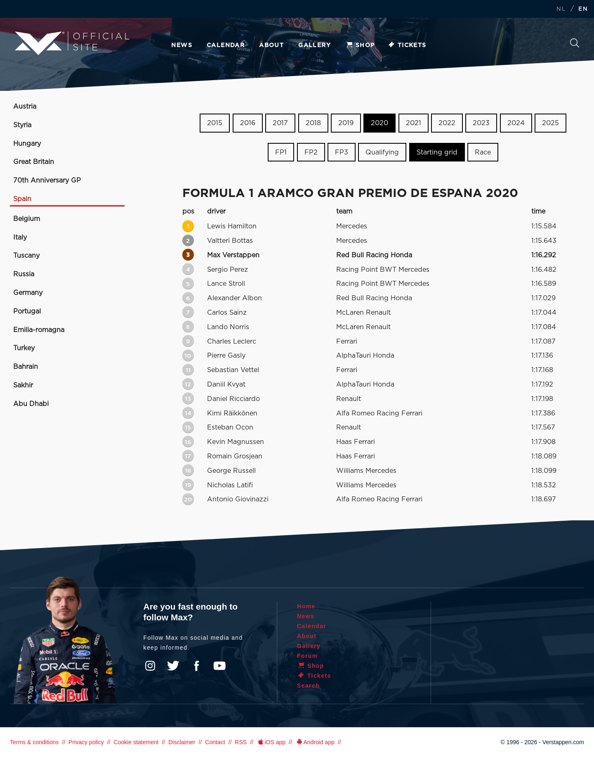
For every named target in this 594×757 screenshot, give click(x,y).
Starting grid (437, 152)
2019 (346, 123)
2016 (247, 123)
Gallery (314, 45)
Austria (24, 106)
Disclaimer (181, 742)
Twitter (173, 665)
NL (561, 9)
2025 (550, 123)
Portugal (27, 311)
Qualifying (382, 152)
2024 (516, 123)
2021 (413, 123)
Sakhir (23, 385)
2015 (214, 123)
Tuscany (26, 255)
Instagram (150, 665)
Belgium (26, 219)
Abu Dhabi (31, 404)
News (181, 45)
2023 (481, 123)
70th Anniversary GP (47, 180)
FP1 (281, 152)
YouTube (219, 665)
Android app (315, 742)
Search (574, 42)
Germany (27, 293)
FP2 (311, 152)
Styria (22, 125)
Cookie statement (135, 742)
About (271, 45)
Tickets (407, 45)
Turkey (24, 348)
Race (483, 152)
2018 (313, 123)
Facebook (196, 665)
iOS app (271, 742)
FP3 (341, 152)
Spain (22, 199)
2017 (280, 123)
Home (306, 606)
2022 (446, 123)
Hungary (27, 143)
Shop (360, 45)
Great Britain (33, 162)
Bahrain (25, 366)
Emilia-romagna (38, 330)
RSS (241, 742)
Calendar (226, 45)
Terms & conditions (34, 742)
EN (583, 9)
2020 (379, 123)
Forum (307, 656)
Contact (215, 742)
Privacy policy (86, 742)
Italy (20, 237)
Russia (23, 274)
